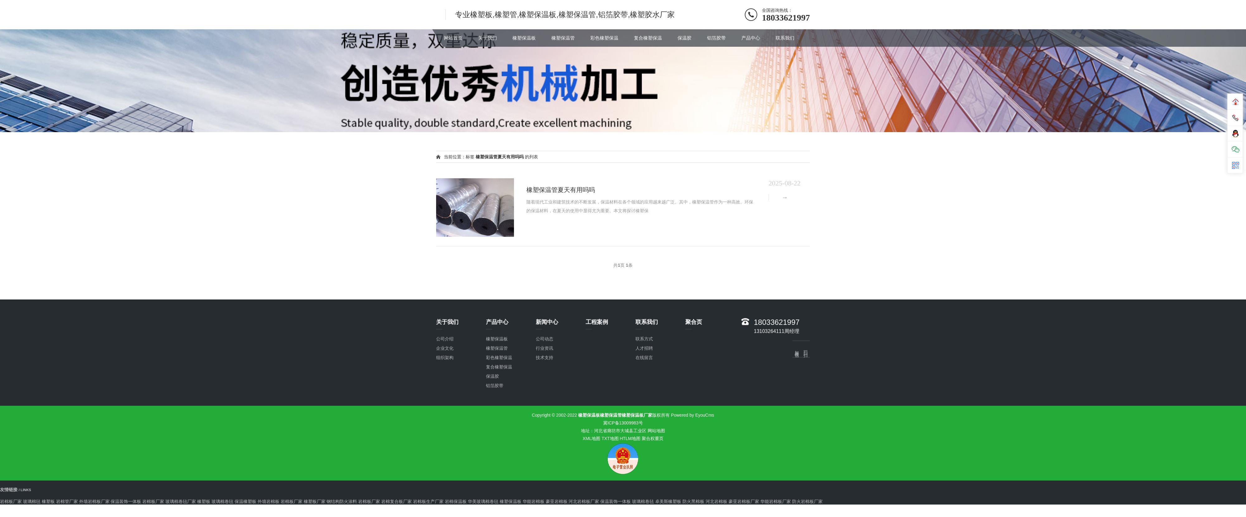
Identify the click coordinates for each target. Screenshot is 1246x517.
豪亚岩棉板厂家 (744, 501)
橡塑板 (48, 501)
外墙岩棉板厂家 (94, 501)
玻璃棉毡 (31, 501)
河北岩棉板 (716, 501)
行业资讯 (544, 419)
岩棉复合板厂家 (396, 501)
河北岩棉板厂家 (583, 501)
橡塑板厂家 (315, 501)
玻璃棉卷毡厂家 (180, 501)
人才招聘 (644, 419)
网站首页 (453, 38)
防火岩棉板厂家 (807, 501)
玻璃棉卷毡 (222, 501)
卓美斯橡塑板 (668, 501)
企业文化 (445, 419)
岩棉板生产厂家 (428, 501)
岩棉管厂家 (67, 501)
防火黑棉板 (693, 501)
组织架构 (445, 428)
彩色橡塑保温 (604, 38)
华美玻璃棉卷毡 (483, 501)
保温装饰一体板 (126, 501)
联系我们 (785, 38)
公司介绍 (445, 409)
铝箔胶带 (716, 38)
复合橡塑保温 (648, 38)
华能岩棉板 (534, 501)
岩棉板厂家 (11, 501)
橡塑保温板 (524, 38)
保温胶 (685, 38)
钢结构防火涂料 (341, 501)
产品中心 (750, 38)
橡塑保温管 (563, 38)
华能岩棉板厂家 (775, 501)
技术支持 (544, 428)
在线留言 (644, 428)
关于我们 (487, 38)
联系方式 (644, 409)
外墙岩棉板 (268, 501)
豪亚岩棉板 (557, 501)
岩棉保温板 (456, 501)
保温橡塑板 (245, 501)
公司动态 (544, 409)
